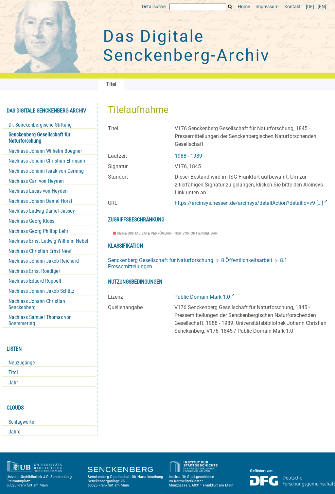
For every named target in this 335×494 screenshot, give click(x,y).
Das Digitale (186, 46)
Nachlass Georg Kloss (31, 221)
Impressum (267, 6)
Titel (13, 372)
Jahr (13, 382)
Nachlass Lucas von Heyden (38, 191)
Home (244, 6)
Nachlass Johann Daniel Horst (40, 201)
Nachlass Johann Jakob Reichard (44, 261)
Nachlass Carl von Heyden (36, 181)
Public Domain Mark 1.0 (202, 297)
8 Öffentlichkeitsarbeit (246, 260)
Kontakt (292, 6)
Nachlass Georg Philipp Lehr (38, 231)
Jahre (15, 432)
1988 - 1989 (188, 156)
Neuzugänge (22, 363)
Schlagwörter (22, 422)
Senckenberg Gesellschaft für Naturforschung (39, 138)
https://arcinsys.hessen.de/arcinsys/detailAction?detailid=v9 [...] (249, 203)
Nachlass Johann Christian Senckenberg (37, 304)
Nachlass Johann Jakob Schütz (41, 291)
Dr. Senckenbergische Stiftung (40, 125)
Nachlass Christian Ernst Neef (40, 251)
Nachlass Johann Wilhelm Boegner (45, 151)
